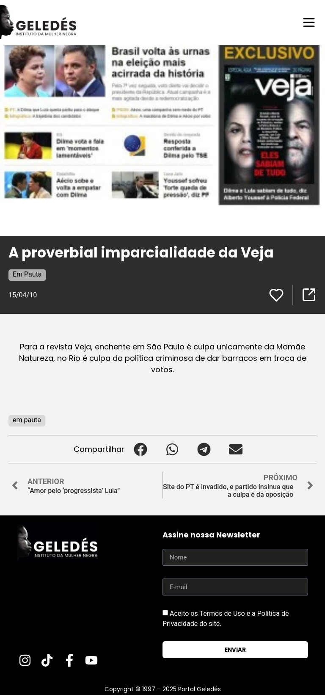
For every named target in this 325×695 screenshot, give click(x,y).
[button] (140, 449)
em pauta (27, 420)
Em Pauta (27, 274)
